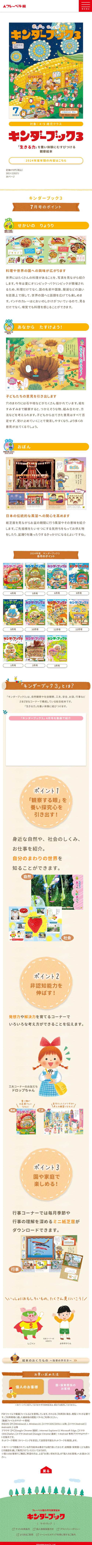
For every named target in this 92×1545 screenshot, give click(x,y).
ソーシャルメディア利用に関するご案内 (57, 1534)
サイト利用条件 (22, 1529)
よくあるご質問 (26, 1534)
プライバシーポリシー (70, 1529)
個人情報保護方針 (45, 1529)
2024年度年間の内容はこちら (46, 161)
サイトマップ (46, 1523)
